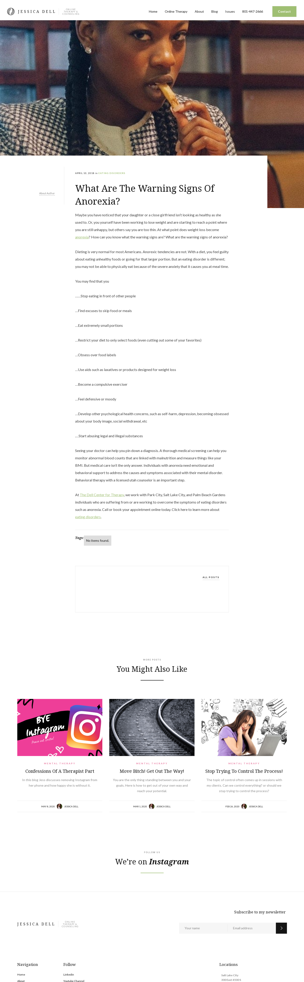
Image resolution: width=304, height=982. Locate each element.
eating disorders (88, 517)
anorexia (82, 237)
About (199, 11)
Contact (284, 11)
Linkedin (68, 974)
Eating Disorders (111, 173)
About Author (47, 193)
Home (153, 11)
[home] (43, 11)
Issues (230, 11)
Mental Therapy (60, 763)
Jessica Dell (71, 806)
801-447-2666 (252, 11)
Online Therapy (176, 11)
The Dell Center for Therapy (102, 494)
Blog (214, 11)
